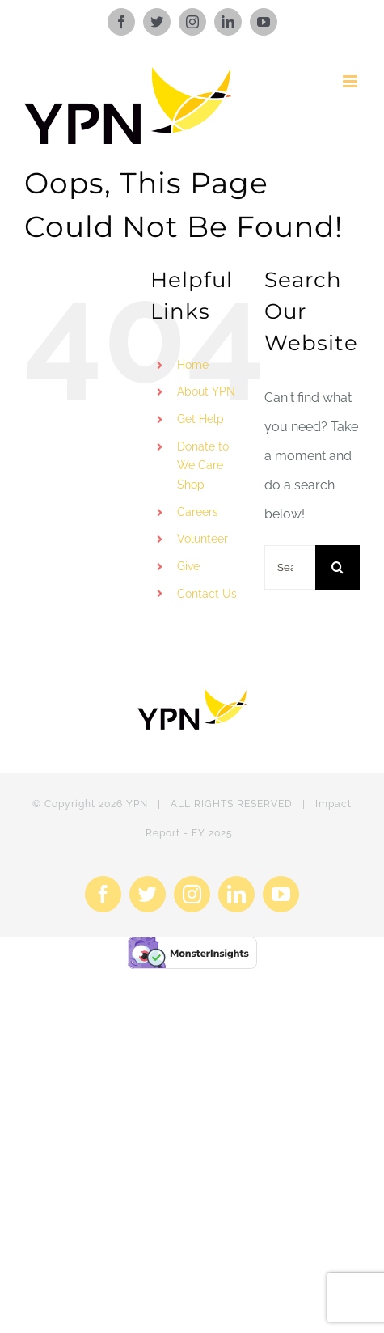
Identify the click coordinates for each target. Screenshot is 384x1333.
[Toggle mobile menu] (351, 81)
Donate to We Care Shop (203, 466)
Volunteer (202, 538)
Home (193, 364)
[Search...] (289, 567)
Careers (197, 512)
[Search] (337, 567)
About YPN (206, 391)
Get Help (200, 419)
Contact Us (207, 593)
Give (188, 566)
